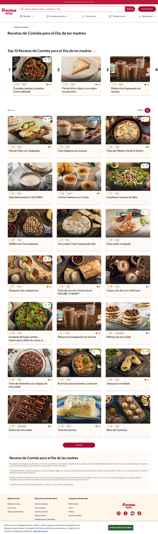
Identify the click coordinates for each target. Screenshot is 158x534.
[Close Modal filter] (147, 110)
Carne (71, 510)
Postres (72, 514)
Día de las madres (76, 518)
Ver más (79, 445)
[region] (79, 527)
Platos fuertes (74, 506)
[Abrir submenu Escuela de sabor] (57, 16)
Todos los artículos (42, 506)
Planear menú (117, 16)
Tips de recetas (40, 518)
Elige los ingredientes (16, 514)
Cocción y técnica (41, 514)
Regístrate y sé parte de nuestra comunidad (79, 2)
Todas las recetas (21, 27)
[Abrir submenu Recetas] (27, 16)
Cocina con (88, 16)
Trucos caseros (40, 510)
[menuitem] (27, 17)
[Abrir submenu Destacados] (147, 16)
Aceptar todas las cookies (120, 528)
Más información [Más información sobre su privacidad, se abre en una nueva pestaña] (41, 531)
